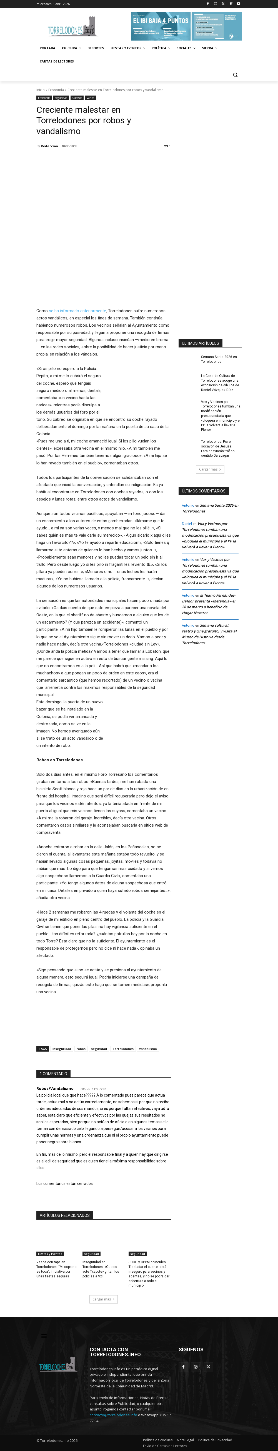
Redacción (49, 146)
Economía (56, 89)
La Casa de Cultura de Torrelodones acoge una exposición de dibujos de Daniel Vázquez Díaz (220, 383)
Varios (90, 98)
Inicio (40, 89)
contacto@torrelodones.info (113, 1415)
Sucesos (77, 98)
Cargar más (103, 1299)
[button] (235, 74)
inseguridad (61, 1049)
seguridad (61, 98)
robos (81, 1049)
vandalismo (148, 1049)
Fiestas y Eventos (50, 1254)
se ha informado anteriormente (77, 310)
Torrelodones (123, 1049)
